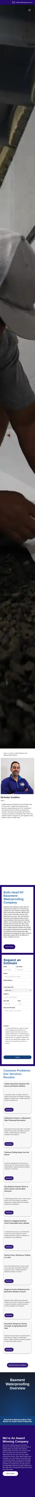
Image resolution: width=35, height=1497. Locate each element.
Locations (11, 753)
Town (19, 1001)
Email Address (8, 980)
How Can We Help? (9, 1007)
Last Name (19, 966)
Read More (9, 1117)
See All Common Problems (17, 1372)
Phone (5, 973)
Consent (6, 1026)
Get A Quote (10, 1473)
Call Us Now (9, 946)
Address (6, 994)
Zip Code (6, 1001)
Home (5, 753)
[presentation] (18, 1051)
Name (5, 966)
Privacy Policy (16, 1041)
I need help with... (9, 987)
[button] (29, 10)
